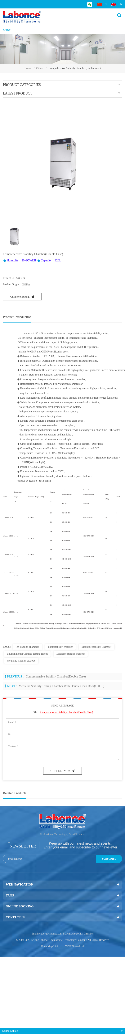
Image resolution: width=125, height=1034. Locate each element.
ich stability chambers (27, 646)
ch (102, 4)
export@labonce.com (50, 933)
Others (39, 68)
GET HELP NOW (63, 770)
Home (27, 68)
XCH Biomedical (74, 946)
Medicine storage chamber (70, 653)
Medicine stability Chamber (96, 646)
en (116, 4)
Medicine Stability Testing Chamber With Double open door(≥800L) (61, 686)
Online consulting (22, 296)
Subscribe (109, 858)
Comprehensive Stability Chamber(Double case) (56, 676)
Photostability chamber (60, 646)
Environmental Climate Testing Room (27, 653)
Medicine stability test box (21, 660)
